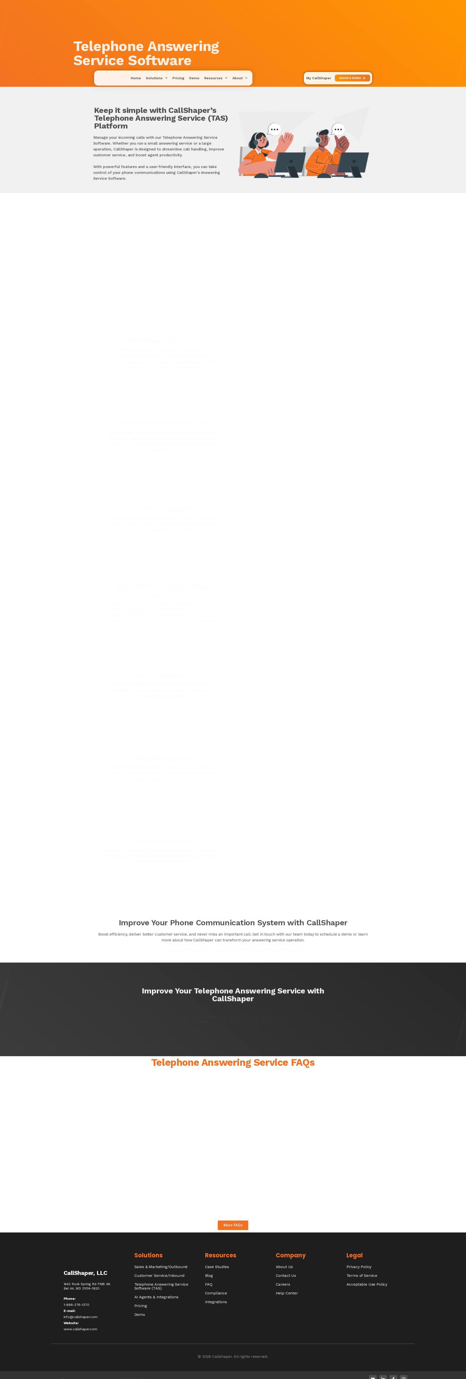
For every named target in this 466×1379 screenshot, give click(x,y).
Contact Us (286, 1275)
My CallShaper (318, 78)
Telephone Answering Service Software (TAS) (161, 1286)
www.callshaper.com (80, 1329)
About (240, 78)
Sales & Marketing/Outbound (161, 1266)
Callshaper (222, 1356)
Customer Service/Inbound (159, 1275)
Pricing (178, 78)
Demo (194, 78)
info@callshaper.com (81, 1317)
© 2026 (205, 1356)
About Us (284, 1266)
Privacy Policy (359, 1266)
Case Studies (217, 1266)
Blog (209, 1275)
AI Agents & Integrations (156, 1297)
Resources (216, 78)
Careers (283, 1284)
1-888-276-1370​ (76, 1305)
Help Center (287, 1293)
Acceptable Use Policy (367, 1284)
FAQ (209, 1284)
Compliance (216, 1293)
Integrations (216, 1302)
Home (136, 78)
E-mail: (70, 1311)
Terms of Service (362, 1275)
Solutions (157, 78)
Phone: (70, 1298)
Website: (71, 1323)
